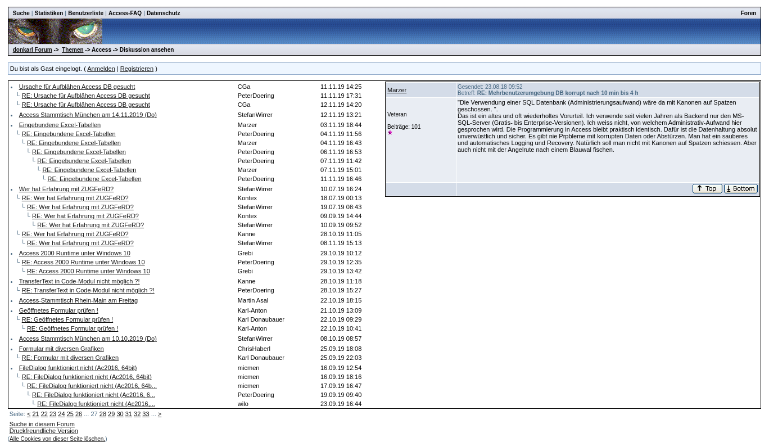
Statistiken (49, 13)
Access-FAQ (125, 13)
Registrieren (136, 68)
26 (78, 414)
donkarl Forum (32, 50)
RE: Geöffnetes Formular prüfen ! (67, 319)
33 (145, 414)
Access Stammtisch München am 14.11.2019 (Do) (88, 114)
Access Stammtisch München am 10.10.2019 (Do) (88, 338)
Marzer (396, 90)
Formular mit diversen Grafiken (61, 348)
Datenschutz (163, 13)
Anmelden (101, 68)
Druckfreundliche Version (44, 430)
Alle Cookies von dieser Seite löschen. (57, 439)
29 (111, 414)
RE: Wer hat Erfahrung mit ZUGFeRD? (75, 198)
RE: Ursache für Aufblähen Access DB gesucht (86, 95)
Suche (21, 13)
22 (44, 414)
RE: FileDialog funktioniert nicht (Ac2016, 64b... (92, 385)
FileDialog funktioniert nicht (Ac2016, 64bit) (78, 367)
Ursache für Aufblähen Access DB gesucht (77, 86)
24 (61, 414)
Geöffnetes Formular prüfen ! (58, 310)
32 (137, 414)
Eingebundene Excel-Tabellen (60, 124)
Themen (72, 50)
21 (35, 414)
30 (119, 414)
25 (70, 414)
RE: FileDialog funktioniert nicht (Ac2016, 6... (93, 394)
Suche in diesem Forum (42, 424)
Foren (749, 13)
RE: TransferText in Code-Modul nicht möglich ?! (88, 290)
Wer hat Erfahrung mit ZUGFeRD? (66, 189)
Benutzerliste (85, 13)
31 (128, 414)
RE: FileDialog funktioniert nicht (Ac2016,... (96, 403)
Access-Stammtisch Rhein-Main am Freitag (78, 300)
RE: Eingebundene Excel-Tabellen (69, 133)
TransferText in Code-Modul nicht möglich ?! (79, 281)
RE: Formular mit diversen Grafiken (70, 357)
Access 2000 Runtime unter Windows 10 (74, 253)
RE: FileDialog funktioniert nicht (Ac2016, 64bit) (87, 376)
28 (102, 414)
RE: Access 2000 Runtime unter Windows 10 (83, 262)
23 (52, 414)
